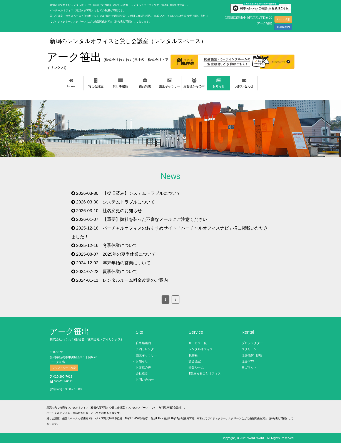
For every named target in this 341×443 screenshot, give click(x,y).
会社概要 (142, 373)
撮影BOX (248, 361)
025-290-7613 (61, 376)
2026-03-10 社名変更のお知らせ (109, 210)
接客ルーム (196, 367)
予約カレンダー (146, 349)
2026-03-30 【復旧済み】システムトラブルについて (128, 193)
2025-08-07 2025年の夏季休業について (116, 254)
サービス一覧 (198, 343)
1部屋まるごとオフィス (205, 373)
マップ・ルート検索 (64, 367)
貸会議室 (195, 361)
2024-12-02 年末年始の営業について (113, 262)
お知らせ (142, 361)
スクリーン (249, 349)
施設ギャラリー (146, 355)
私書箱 (193, 355)
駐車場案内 (283, 26)
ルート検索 (283, 19)
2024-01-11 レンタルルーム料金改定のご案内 (122, 280)
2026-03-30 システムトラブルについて (115, 202)
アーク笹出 (108, 60)
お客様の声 (143, 367)
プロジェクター (252, 343)
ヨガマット (249, 367)
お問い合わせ (145, 379)
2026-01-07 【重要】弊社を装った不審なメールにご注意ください (141, 219)
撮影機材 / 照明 (252, 355)
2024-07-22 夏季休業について (106, 271)
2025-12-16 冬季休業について (106, 245)
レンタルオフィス (201, 349)
